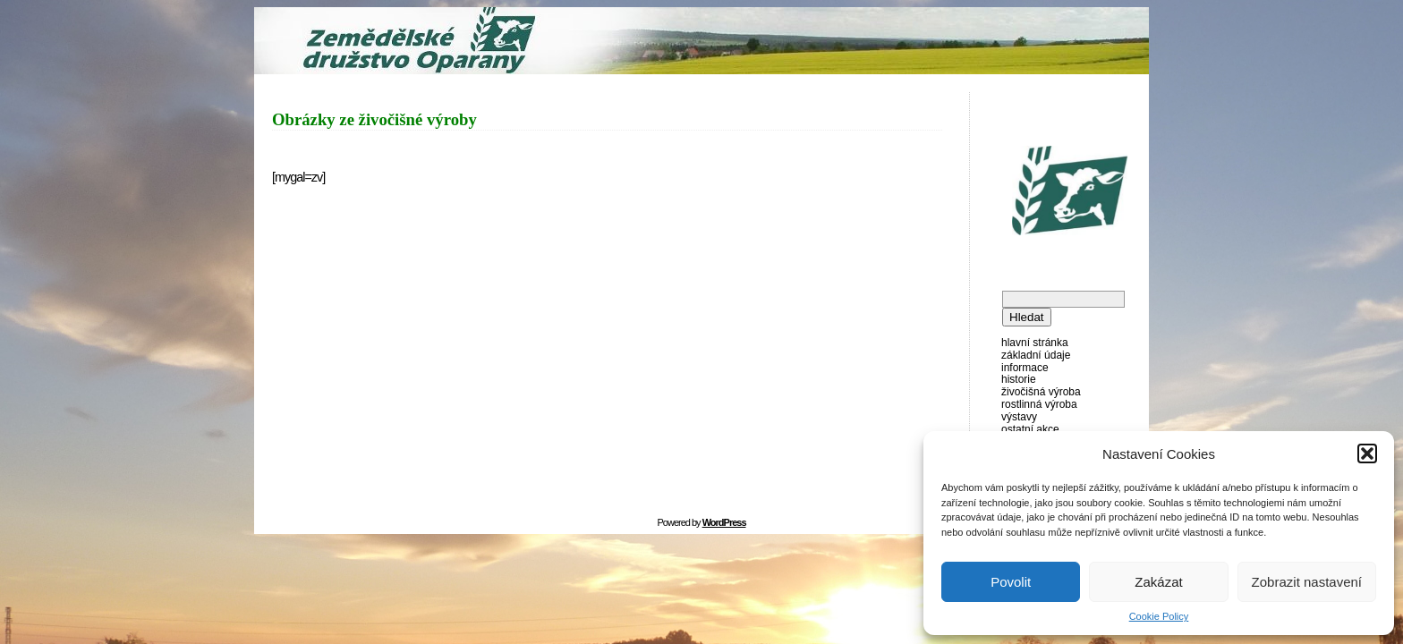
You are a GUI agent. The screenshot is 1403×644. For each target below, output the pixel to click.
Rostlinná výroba (1039, 404)
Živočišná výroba (1041, 392)
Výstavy (1019, 417)
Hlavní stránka (1034, 342)
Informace (1025, 367)
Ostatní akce (1030, 429)
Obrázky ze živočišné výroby (374, 119)
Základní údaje (1035, 355)
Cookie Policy (1159, 616)
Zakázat (1158, 581)
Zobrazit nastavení (1307, 581)
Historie (1018, 379)
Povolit (1011, 581)
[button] (1367, 453)
